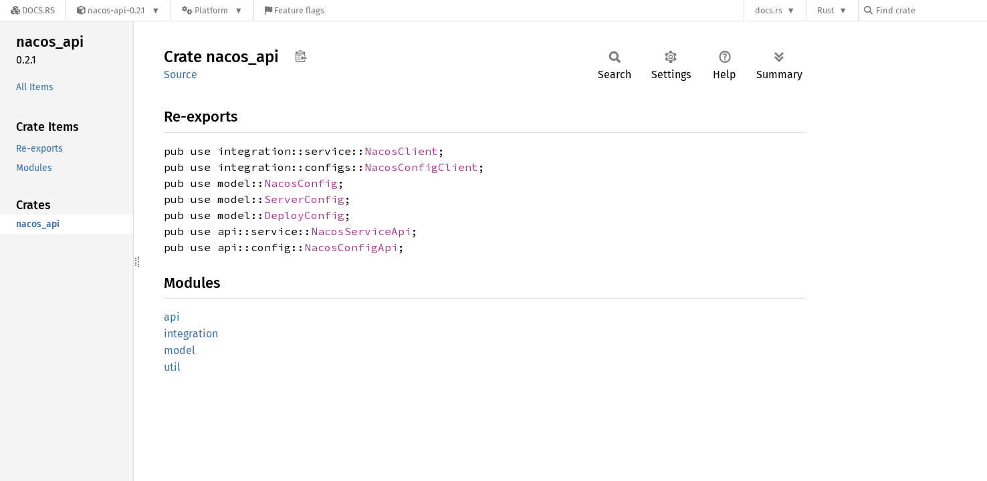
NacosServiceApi (361, 231)
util (172, 367)
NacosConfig (301, 183)
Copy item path (301, 56)
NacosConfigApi (351, 247)
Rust (826, 10)
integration (191, 333)
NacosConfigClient (421, 167)
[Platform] (212, 10)
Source (180, 74)
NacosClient (401, 151)
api (172, 317)
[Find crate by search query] (931, 10)
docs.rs (768, 10)
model (179, 350)
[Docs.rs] (33, 10)
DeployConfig (304, 215)
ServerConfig (304, 199)
